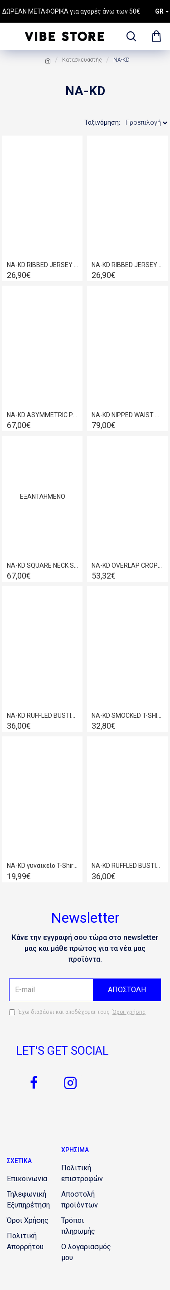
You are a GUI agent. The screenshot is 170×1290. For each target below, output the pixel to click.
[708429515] (70, 1082)
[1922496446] (88, 1200)
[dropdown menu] (129, 36)
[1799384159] (34, 1082)
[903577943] (88, 1173)
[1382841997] (28, 1220)
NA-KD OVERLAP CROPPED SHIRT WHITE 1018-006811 (127, 565)
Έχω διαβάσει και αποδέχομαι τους (78, 1012)
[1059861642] (88, 1226)
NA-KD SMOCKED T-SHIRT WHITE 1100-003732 (127, 715)
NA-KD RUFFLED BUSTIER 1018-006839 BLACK (42, 715)
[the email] (85, 989)
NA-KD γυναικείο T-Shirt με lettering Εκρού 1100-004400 (42, 865)
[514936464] (27, 1179)
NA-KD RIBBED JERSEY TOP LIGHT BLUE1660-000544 (127, 264)
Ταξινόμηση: (102, 122)
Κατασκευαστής (82, 60)
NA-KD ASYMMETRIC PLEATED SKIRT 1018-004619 (42, 415)
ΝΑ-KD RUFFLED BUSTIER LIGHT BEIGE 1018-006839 (127, 865)
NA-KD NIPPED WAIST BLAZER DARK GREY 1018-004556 (127, 415)
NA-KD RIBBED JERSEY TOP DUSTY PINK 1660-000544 (42, 264)
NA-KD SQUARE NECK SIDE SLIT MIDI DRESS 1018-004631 (42, 565)
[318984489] (88, 1252)
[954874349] (34, 1200)
